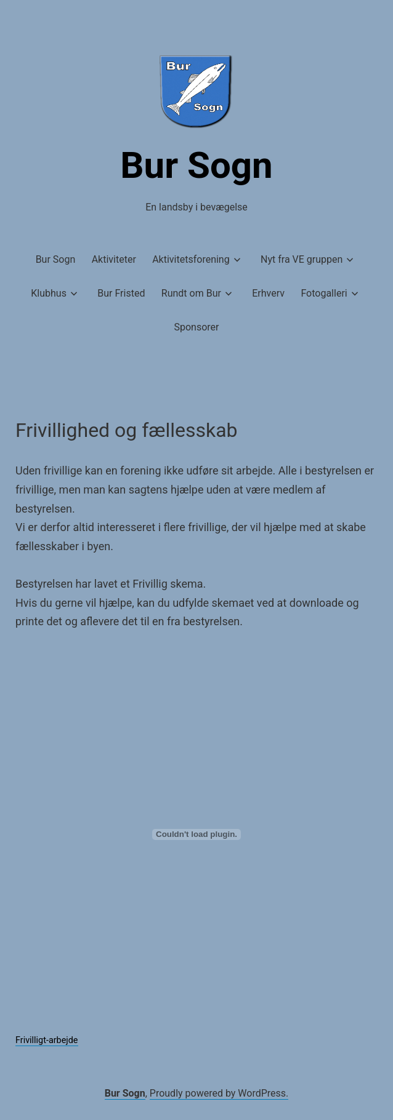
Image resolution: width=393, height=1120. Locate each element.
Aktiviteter (114, 259)
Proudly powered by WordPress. (219, 1093)
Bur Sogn (196, 165)
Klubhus (49, 293)
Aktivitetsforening (191, 259)
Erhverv (268, 293)
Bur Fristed (121, 293)
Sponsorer (196, 327)
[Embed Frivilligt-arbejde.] (196, 834)
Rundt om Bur (191, 293)
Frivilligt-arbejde (46, 1040)
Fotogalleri (324, 293)
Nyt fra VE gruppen (301, 259)
